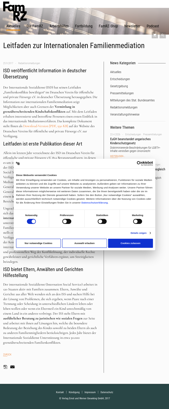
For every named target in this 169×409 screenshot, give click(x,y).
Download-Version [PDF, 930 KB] (45, 126)
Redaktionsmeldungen (29, 63)
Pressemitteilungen (152, 134)
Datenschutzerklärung (95, 202)
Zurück (7, 354)
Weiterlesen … (117, 156)
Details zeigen (138, 233)
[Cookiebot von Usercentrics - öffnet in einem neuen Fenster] (139, 163)
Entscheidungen (133, 134)
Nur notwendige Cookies (38, 243)
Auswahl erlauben (84, 243)
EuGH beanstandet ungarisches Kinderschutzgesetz (130, 141)
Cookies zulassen (131, 243)
